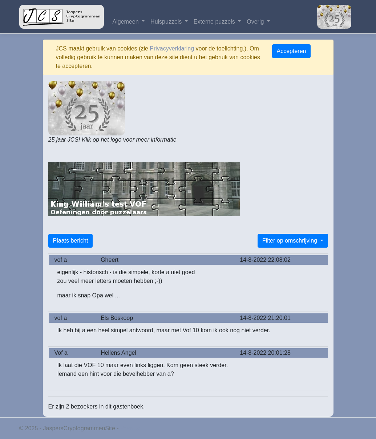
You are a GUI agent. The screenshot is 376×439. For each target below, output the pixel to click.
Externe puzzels (215, 22)
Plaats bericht (70, 240)
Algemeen (127, 22)
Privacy (129, 428)
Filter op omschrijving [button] (290, 240)
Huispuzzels (166, 22)
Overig (256, 22)
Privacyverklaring (172, 48)
